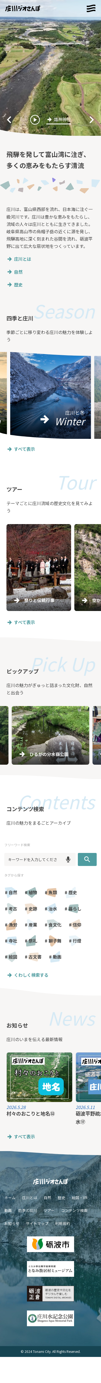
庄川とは (18, 259)
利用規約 (62, 1223)
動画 (8, 1210)
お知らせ (11, 1223)
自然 (14, 272)
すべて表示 (20, 449)
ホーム (10, 1197)
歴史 (14, 284)
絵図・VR (80, 1197)
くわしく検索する (27, 975)
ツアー (49, 1210)
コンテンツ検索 (74, 1210)
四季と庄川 (27, 1210)
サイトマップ (37, 1223)
